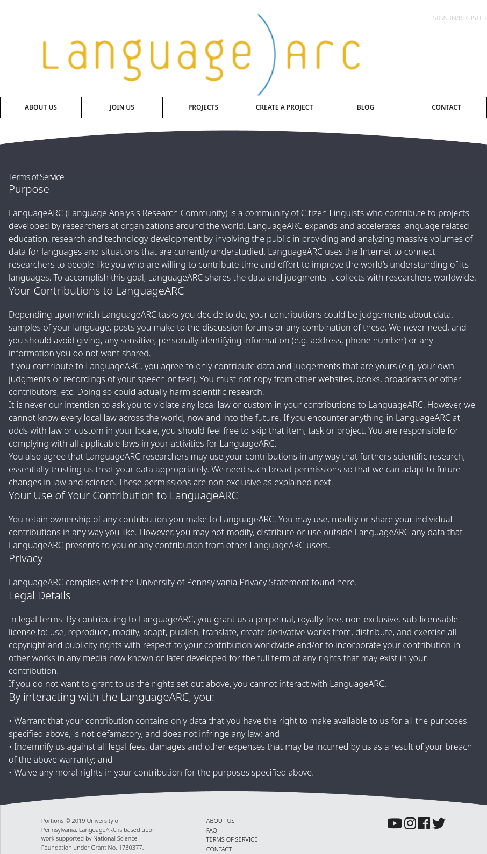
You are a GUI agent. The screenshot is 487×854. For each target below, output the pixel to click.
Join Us (122, 107)
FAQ (211, 830)
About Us (41, 107)
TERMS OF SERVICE (231, 839)
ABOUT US (220, 820)
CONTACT (219, 849)
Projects (203, 107)
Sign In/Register (460, 18)
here (346, 582)
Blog (365, 107)
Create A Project (284, 107)
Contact (446, 107)
